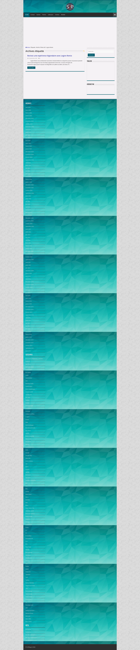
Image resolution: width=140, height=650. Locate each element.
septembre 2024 (30, 160)
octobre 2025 (29, 124)
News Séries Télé (30, 508)
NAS (27, 502)
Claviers (28, 403)
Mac (27, 483)
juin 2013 (28, 293)
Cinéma (57, 14)
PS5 (26, 544)
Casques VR (28, 394)
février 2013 (29, 301)
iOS (26, 464)
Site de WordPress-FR (31, 640)
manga (27, 491)
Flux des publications (31, 635)
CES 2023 (28, 397)
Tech (27, 577)
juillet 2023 (28, 198)
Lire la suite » (31, 67)
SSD (27, 563)
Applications (29, 369)
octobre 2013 (29, 287)
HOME (27, 14)
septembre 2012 (30, 315)
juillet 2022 (28, 232)
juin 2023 (28, 201)
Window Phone (29, 613)
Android (28, 361)
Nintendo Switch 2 (30, 513)
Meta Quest (28, 494)
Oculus (27, 522)
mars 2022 (28, 243)
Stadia (27, 566)
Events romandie (30, 436)
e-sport (27, 416)
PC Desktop (28, 536)
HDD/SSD (28, 458)
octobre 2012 (29, 312)
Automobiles (29, 378)
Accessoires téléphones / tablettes (34, 358)
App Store (28, 364)
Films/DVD (28, 441)
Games (38, 14)
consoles (28, 411)
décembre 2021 (30, 251)
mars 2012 (28, 331)
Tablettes (28, 574)
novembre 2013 (30, 284)
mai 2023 (28, 204)
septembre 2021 (30, 259)
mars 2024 (28, 176)
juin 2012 (28, 323)
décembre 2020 (30, 270)
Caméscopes (29, 386)
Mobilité (63, 14)
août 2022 (28, 229)
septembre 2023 (30, 193)
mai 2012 (28, 326)
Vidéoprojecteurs (30, 610)
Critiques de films (30, 414)
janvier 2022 (29, 248)
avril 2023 (28, 207)
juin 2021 (28, 268)
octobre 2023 (29, 190)
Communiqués (29, 405)
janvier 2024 (29, 182)
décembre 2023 (30, 185)
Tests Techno (29, 596)
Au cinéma (28, 372)
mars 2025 (28, 143)
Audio (27, 375)
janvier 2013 (29, 304)
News (27, 505)
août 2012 (28, 317)
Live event (28, 477)
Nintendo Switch (30, 511)
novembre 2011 (30, 342)
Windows (28, 616)
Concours (28, 408)
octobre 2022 (29, 223)
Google (27, 452)
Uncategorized (29, 605)
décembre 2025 (30, 118)
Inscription (28, 629)
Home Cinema (29, 461)
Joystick (27, 469)
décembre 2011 (30, 340)
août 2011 (28, 351)
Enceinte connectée (30, 428)
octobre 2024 (29, 157)
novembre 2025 (30, 121)
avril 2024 (28, 173)
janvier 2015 (29, 273)
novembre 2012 (30, 309)
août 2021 (28, 262)
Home (28, 47)
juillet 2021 (28, 265)
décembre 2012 (30, 306)
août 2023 (28, 196)
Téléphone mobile (30, 585)
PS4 (26, 541)
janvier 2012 (29, 337)
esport (27, 433)
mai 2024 (28, 171)
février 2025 (29, 146)
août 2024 (28, 162)
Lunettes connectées (31, 480)
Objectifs (28, 519)
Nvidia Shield (29, 516)
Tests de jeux (29, 594)
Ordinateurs (29, 524)
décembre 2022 (30, 218)
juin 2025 (28, 135)
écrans (27, 419)
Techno (44, 14)
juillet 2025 (28, 132)
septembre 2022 (30, 226)
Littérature (50, 14)
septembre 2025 (30, 126)
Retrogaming (29, 552)
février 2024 (29, 179)
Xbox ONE (28, 619)
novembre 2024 (30, 154)
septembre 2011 (30, 348)
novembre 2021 (30, 254)
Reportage (28, 547)
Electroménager (30, 425)
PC (26, 530)
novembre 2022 (30, 221)
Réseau (27, 549)
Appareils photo (30, 367)
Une (27, 607)
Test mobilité (29, 591)
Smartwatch (29, 558)
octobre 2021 (29, 257)
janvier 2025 (29, 149)
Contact (33, 14)
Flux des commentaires (31, 637)
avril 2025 (28, 140)
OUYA (27, 527)
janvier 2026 (29, 115)
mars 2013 (28, 298)
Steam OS (28, 571)
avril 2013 (28, 295)
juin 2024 (28, 168)
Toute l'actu (28, 599)
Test (27, 588)
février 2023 (29, 212)
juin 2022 (28, 234)
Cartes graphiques (30, 389)
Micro (27, 497)
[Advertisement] (70, 31)
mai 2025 (28, 138)
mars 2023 (28, 209)
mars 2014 (28, 279)
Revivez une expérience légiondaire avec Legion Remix (49, 56)
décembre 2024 (30, 151)
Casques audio (29, 392)
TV (26, 602)
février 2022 (29, 245)
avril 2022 (28, 240)
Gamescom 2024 (30, 447)
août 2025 (28, 129)
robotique (28, 555)
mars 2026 (28, 110)
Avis (27, 380)
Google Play (29, 455)
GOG (27, 450)
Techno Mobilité (30, 583)
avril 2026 (28, 107)
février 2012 (29, 334)
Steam (27, 569)
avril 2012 (28, 329)
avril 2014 (28, 276)
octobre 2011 (29, 345)
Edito (27, 422)
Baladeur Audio (29, 383)
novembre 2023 (30, 187)
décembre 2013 (30, 281)
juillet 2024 (28, 165)
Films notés (28, 439)
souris (27, 560)
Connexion (28, 632)
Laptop (27, 472)
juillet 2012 (28, 320)
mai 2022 (28, 237)
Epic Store (28, 430)
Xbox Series (29, 621)
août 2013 (28, 290)
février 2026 (29, 113)
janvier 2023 (29, 215)
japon (27, 466)
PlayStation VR (29, 538)
